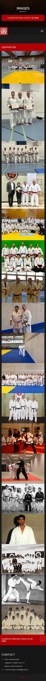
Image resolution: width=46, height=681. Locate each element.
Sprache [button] (23, 11)
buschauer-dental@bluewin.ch (18, 669)
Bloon (23, 677)
